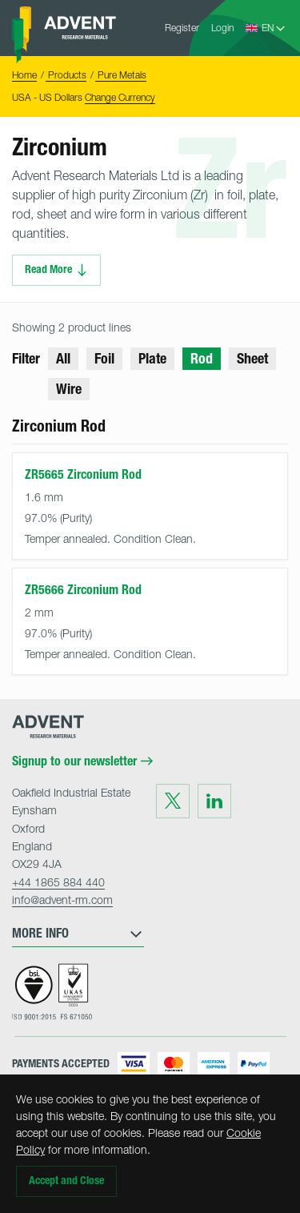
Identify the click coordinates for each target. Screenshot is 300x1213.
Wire (69, 389)
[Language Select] (274, 28)
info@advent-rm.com (62, 899)
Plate (152, 359)
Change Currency (120, 97)
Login (222, 28)
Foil (104, 359)
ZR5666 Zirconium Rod (83, 589)
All (63, 359)
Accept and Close (66, 1180)
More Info (78, 934)
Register (182, 28)
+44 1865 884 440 (58, 882)
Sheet (252, 359)
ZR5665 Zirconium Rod (83, 474)
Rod (201, 359)
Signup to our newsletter (82, 761)
